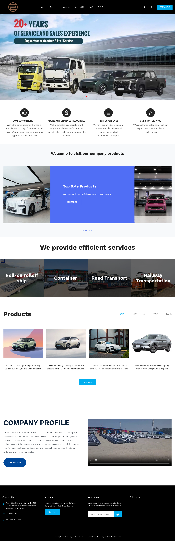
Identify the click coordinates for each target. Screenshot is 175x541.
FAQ (91, 7)
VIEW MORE (87, 382)
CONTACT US (165, 7)
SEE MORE (109, 202)
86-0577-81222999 (13, 520)
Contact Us (79, 7)
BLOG (100, 7)
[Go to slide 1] (86, 96)
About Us (66, 7)
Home (42, 7)
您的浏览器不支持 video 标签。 (130, 442)
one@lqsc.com (11, 513)
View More (52, 512)
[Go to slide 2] (88, 96)
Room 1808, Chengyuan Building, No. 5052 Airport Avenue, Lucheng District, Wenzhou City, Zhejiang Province (21, 505)
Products (54, 7)
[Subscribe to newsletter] (118, 514)
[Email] (101, 514)
